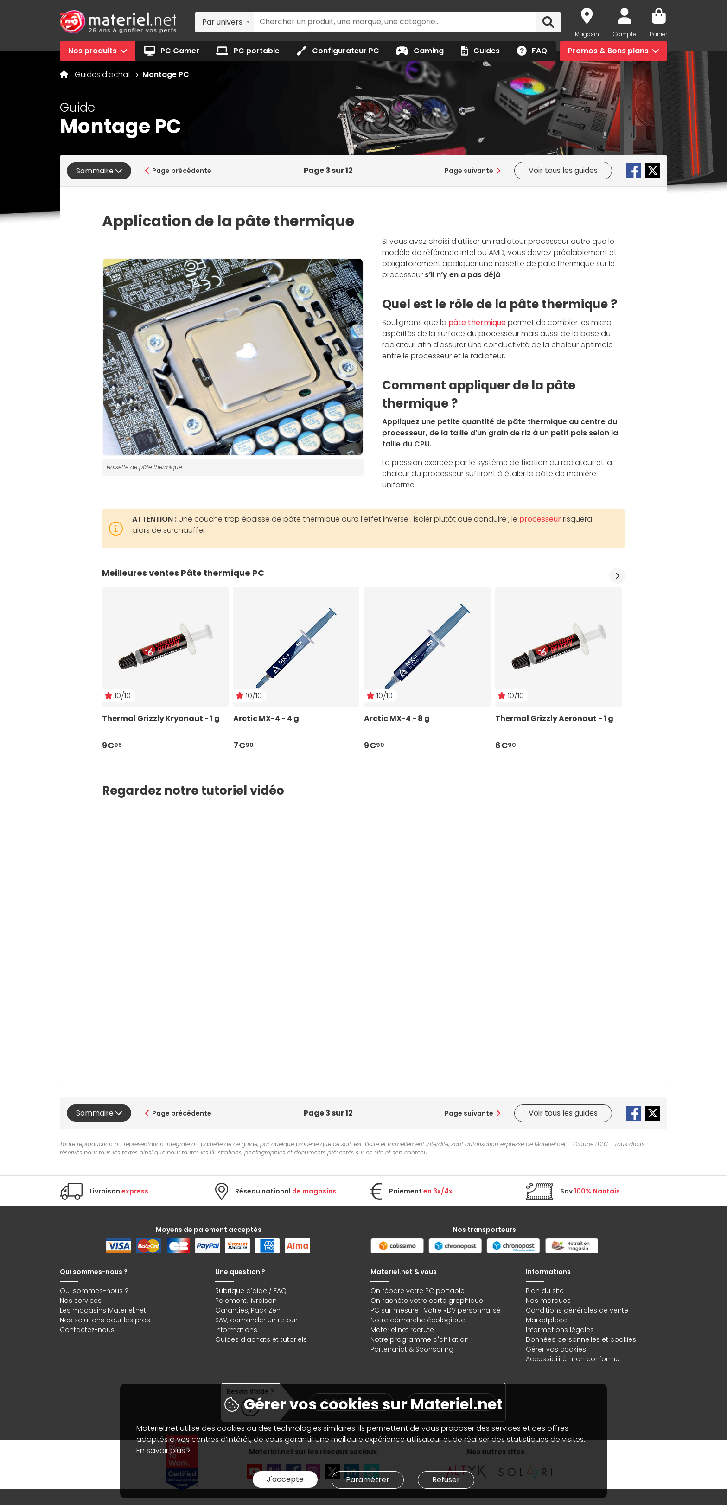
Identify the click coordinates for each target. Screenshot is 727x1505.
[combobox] (224, 22)
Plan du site (545, 1290)
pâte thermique (477, 322)
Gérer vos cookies (556, 1349)
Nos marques (548, 1300)
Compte (624, 34)
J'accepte (285, 1479)
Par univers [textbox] (222, 22)
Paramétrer (367, 1479)
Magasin (587, 34)
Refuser (446, 1479)
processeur (540, 519)
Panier (658, 34)
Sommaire (99, 171)
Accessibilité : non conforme (572, 1359)
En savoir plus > (163, 1450)
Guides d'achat (104, 74)
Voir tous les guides (563, 170)
